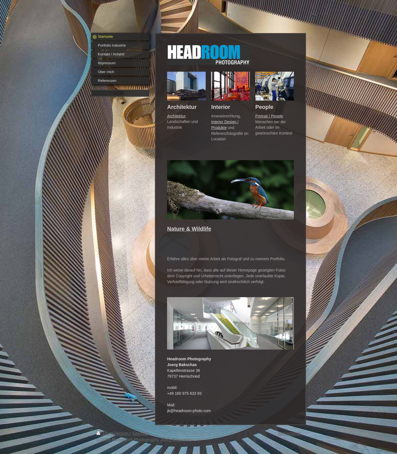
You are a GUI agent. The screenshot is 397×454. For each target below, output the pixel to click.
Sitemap (140, 433)
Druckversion (113, 433)
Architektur (176, 116)
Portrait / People (269, 116)
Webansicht (289, 433)
